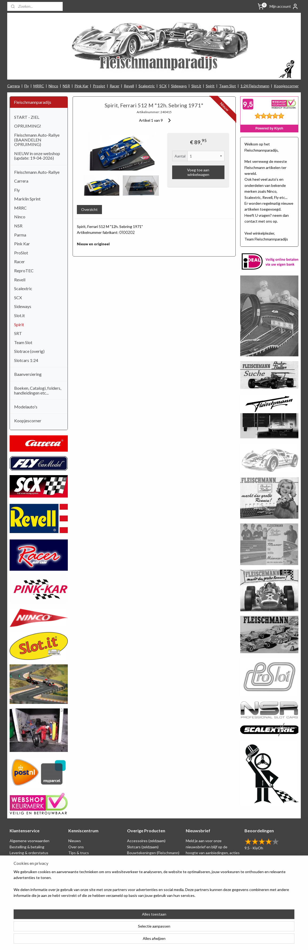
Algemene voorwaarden (29, 840)
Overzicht (89, 209)
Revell (129, 86)
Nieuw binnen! (139, 888)
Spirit (210, 86)
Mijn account (284, 6)
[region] (118, 929)
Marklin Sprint (27, 198)
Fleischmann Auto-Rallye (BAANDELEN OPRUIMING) (37, 139)
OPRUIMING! (27, 125)
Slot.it (196, 86)
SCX (163, 86)
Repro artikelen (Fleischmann (151, 864)
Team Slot (227, 86)
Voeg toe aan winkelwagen (198, 172)
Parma (20, 234)
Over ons (76, 847)
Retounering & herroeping (31, 870)
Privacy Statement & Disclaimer (36, 859)
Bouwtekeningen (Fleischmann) (153, 852)
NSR (66, 86)
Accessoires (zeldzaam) (146, 840)
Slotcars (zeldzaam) (143, 847)
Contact (16, 888)
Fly (26, 86)
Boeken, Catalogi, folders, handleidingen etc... (37, 390)
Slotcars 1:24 (26, 360)
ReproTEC (24, 270)
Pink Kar (81, 86)
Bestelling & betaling (27, 847)
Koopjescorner (286, 86)
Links (72, 870)
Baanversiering (28, 374)
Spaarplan (18, 864)
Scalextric (147, 86)
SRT (18, 333)
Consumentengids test (87, 876)
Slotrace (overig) (29, 351)
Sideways (179, 86)
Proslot (99, 86)
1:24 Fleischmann (254, 86)
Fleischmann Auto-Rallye (37, 172)
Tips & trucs (78, 852)
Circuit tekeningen (84, 859)
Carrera (13, 86)
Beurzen (75, 864)
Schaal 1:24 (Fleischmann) (148, 859)
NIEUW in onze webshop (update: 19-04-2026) (37, 156)
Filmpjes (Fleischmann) (86, 882)
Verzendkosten (22, 882)
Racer (114, 86)
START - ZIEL (26, 117)
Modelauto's (25, 406)
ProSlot (21, 252)
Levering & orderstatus (29, 852)
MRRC (38, 86)
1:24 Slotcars (138, 882)
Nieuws (74, 840)
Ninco (53, 86)
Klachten (17, 876)
